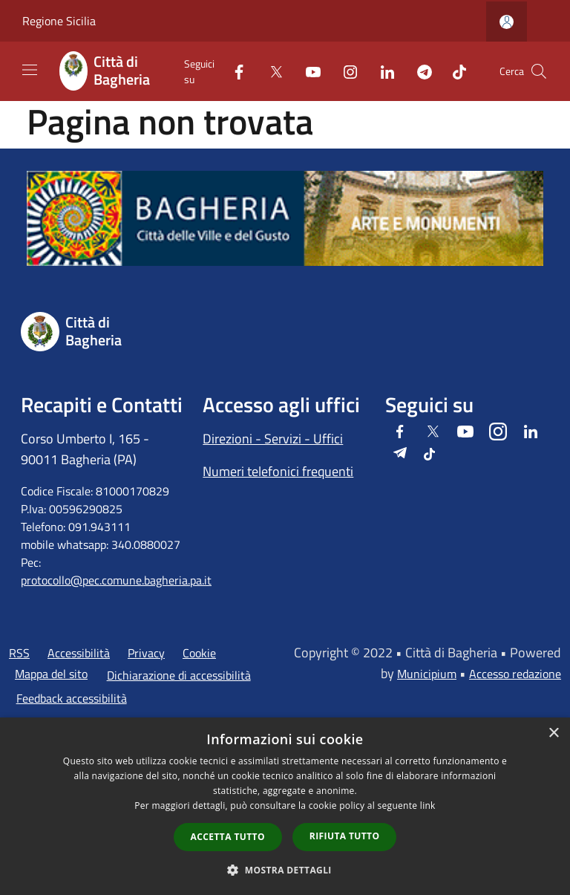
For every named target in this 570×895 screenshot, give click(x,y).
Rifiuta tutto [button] (344, 836)
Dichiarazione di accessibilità (179, 675)
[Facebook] (233, 71)
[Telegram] (418, 71)
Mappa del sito (51, 674)
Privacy (146, 653)
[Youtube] (307, 71)
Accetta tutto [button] (228, 836)
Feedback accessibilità (71, 698)
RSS (19, 653)
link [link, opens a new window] (428, 805)
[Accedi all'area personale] (506, 21)
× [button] (553, 733)
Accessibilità (79, 653)
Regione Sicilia (59, 21)
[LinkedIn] (381, 71)
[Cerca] (539, 71)
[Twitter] (270, 71)
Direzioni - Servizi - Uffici (273, 439)
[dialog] (285, 806)
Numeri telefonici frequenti (278, 471)
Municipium (426, 674)
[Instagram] (344, 71)
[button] (285, 869)
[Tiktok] (453, 71)
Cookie (199, 653)
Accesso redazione (515, 674)
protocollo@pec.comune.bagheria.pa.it (116, 580)
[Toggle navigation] (30, 70)
